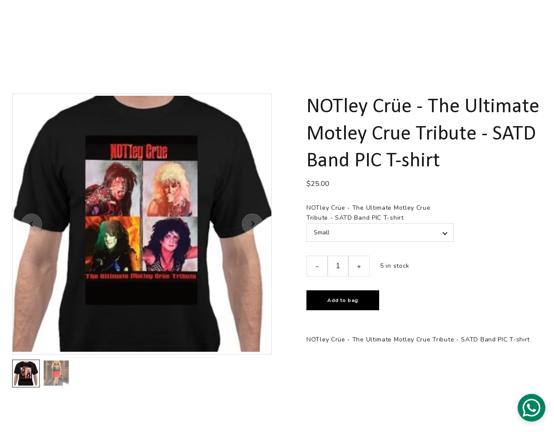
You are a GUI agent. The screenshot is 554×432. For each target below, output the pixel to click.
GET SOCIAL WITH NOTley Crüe (212, 18)
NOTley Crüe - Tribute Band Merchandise (233, 32)
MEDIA (311, 18)
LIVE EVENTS (131, 18)
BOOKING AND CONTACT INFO (380, 18)
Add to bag (342, 300)
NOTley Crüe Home (69, 18)
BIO (279, 18)
